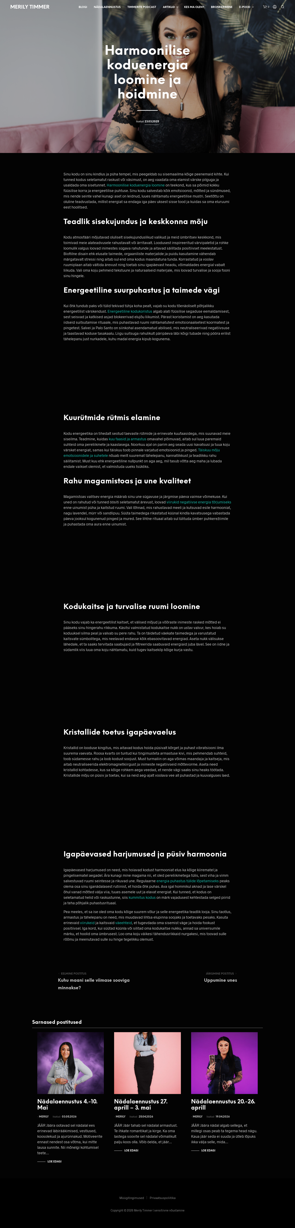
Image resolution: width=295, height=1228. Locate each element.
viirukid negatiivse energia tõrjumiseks (199, 502)
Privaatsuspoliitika (163, 1198)
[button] (266, 7)
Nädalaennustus (107, 7)
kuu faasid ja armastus (127, 439)
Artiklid (169, 7)
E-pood (244, 7)
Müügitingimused (131, 1198)
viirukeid (87, 922)
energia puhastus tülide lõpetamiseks (188, 881)
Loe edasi (54, 1161)
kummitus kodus (142, 897)
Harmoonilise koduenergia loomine (136, 185)
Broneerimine (222, 7)
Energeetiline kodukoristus (130, 311)
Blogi (83, 7)
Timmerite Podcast (141, 7)
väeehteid (123, 922)
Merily (44, 1116)
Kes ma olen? (194, 7)
